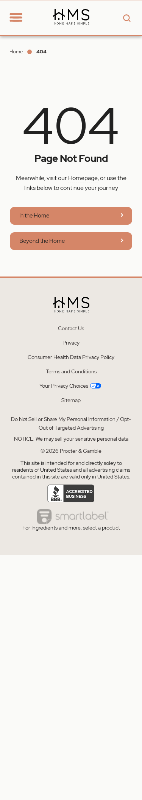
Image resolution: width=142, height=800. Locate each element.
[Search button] (126, 18)
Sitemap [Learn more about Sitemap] (71, 400)
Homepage (83, 178)
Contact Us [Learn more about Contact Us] (71, 328)
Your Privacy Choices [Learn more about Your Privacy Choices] (70, 385)
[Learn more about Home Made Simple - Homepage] (71, 30)
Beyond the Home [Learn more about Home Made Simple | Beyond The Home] (42, 241)
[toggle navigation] (15, 18)
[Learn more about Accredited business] (71, 493)
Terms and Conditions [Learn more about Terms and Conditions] (71, 371)
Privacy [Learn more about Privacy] (71, 342)
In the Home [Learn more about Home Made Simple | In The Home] (34, 215)
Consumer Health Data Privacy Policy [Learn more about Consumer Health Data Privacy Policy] (71, 357)
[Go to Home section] (29, 12)
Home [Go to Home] (16, 51)
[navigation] (21, 17)
